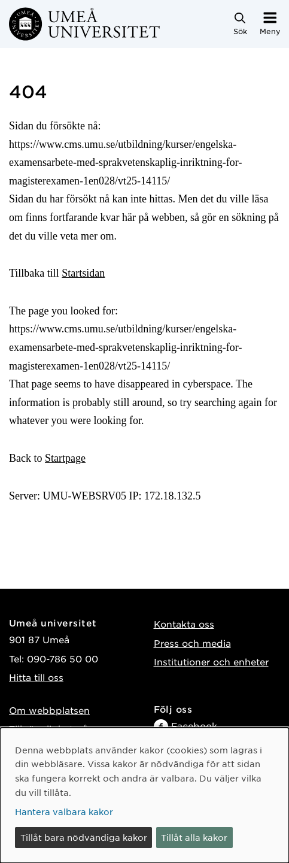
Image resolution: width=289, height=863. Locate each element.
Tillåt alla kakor (194, 837)
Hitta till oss (36, 677)
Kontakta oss (184, 623)
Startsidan (83, 273)
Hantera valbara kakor (64, 811)
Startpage (65, 458)
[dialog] (144, 795)
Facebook (194, 725)
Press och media (192, 643)
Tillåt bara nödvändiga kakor (83, 837)
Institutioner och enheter (211, 661)
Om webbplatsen (49, 710)
